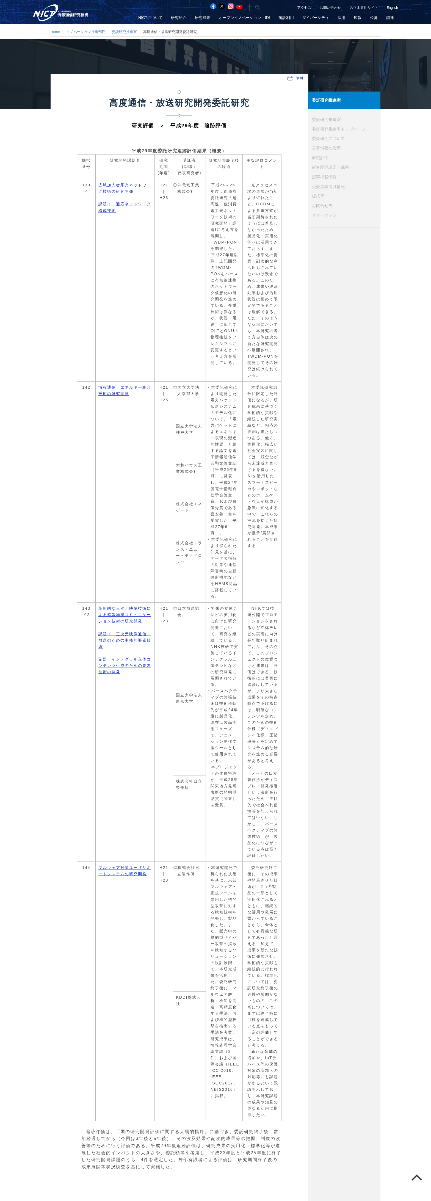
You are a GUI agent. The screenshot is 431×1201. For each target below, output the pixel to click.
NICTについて (152, 17)
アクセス (304, 7)
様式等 (318, 195)
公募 (374, 17)
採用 (342, 17)
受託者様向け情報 (328, 185)
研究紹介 (180, 17)
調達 (390, 17)
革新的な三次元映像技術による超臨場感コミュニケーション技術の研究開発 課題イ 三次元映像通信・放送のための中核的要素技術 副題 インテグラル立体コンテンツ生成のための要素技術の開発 (124, 640)
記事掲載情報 (324, 176)
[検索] (264, 7)
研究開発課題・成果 (330, 166)
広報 (358, 17)
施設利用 (287, 17)
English (392, 7)
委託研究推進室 (124, 32)
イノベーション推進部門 (86, 32)
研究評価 (320, 157)
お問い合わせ (330, 7)
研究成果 (204, 17)
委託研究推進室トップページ (339, 128)
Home (55, 32)
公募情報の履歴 (326, 147)
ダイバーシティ (316, 17)
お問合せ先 (322, 204)
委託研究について (328, 138)
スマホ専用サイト (364, 7)
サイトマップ (324, 214)
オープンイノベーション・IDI (245, 17)
